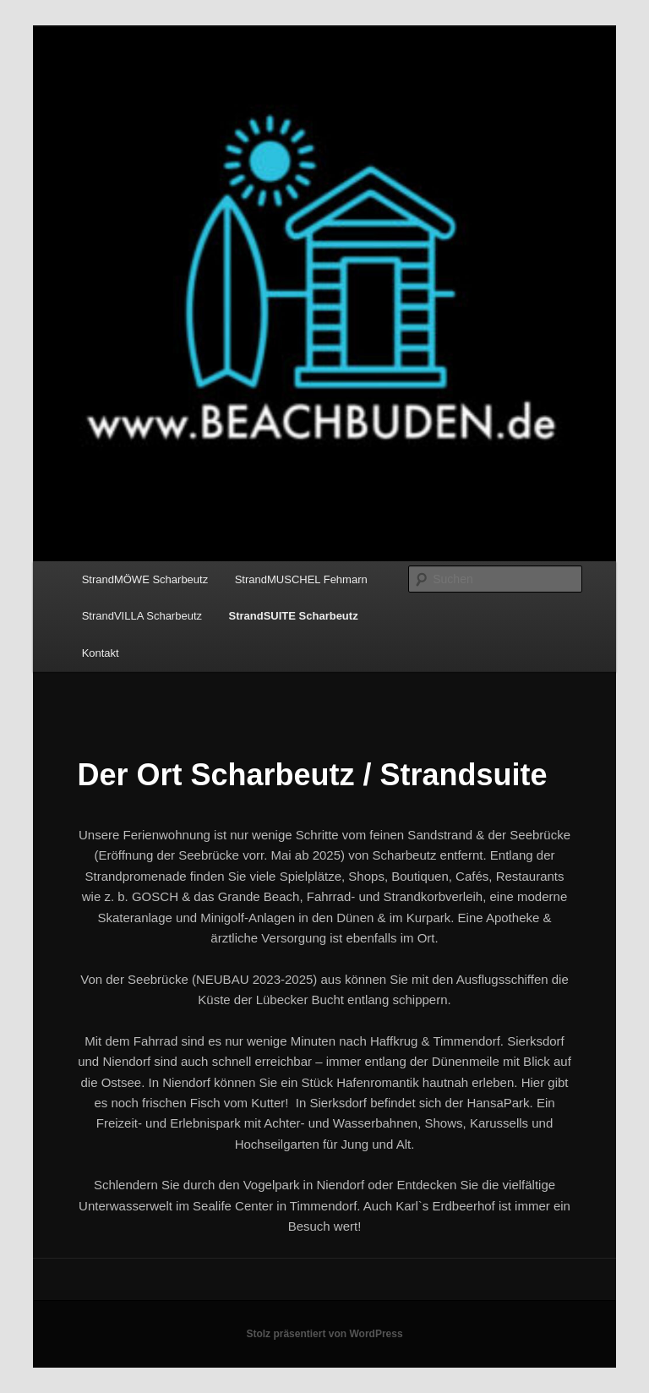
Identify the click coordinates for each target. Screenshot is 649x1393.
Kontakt (100, 653)
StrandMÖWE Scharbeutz (145, 579)
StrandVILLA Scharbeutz (142, 615)
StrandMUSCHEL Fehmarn (301, 579)
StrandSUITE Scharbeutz (293, 615)
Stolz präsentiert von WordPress (324, 1334)
